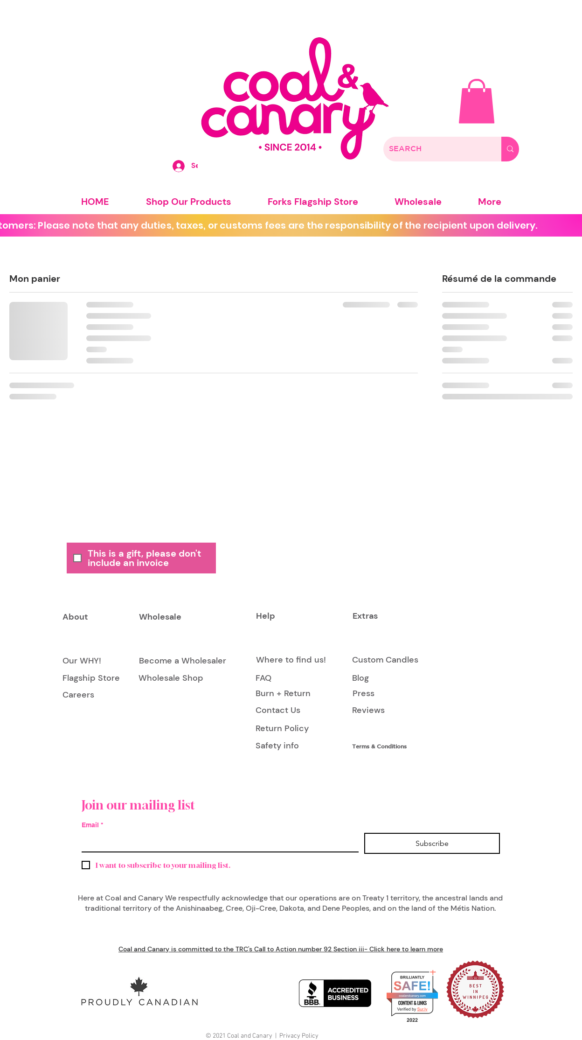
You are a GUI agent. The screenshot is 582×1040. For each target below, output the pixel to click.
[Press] (363, 693)
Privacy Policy (299, 1036)
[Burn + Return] (283, 693)
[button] (476, 101)
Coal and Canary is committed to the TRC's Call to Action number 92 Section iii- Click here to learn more (280, 949)
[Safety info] (279, 746)
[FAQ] (264, 678)
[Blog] (373, 678)
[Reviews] (368, 711)
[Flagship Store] (91, 678)
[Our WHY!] (81, 661)
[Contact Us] (278, 711)
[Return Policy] (282, 728)
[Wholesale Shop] (171, 678)
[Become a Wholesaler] (182, 661)
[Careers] (78, 695)
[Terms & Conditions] (383, 746)
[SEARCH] (435, 149)
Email (92, 825)
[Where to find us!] (291, 660)
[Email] (217, 842)
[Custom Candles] (385, 660)
